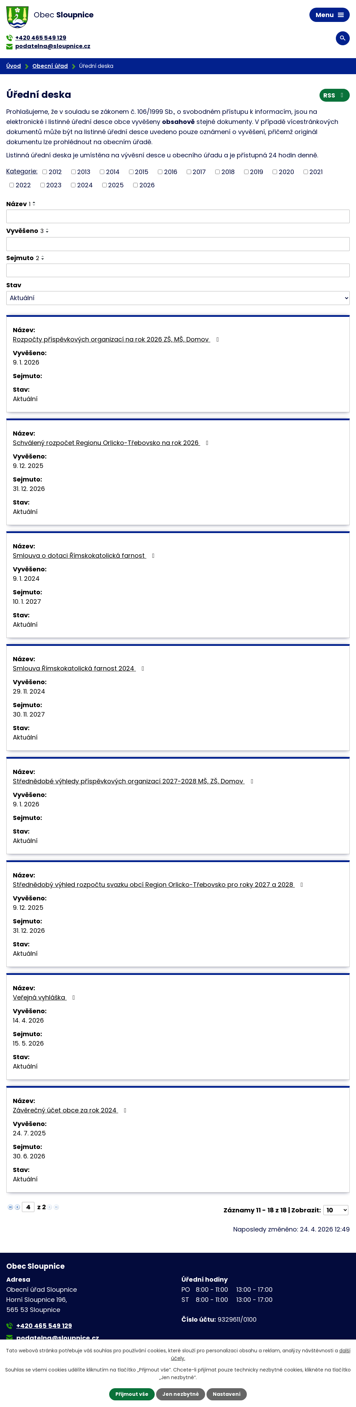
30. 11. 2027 (29, 714)
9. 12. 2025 (28, 465)
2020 (286, 171)
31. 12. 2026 (29, 488)
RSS (334, 95)
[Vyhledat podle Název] (178, 217)
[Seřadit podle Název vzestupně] (34, 202)
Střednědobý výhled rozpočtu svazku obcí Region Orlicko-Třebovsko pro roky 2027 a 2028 (159, 884)
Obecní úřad (50, 66)
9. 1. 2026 (26, 362)
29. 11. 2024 (29, 691)
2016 (170, 171)
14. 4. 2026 (28, 1020)
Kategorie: (22, 171)
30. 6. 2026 (29, 1156)
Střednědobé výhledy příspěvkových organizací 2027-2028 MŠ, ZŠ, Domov (134, 781)
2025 (116, 185)
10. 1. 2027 (27, 601)
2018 (228, 171)
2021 (316, 171)
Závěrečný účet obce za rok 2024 (71, 1110)
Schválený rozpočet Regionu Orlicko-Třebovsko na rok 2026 (112, 442)
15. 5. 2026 (28, 1043)
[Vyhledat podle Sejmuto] (178, 271)
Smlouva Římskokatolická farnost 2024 (80, 668)
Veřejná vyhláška (45, 997)
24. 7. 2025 (29, 1133)
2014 (113, 171)
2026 (147, 185)
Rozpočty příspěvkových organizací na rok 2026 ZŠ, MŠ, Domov (117, 339)
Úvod (13, 66)
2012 (55, 171)
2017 (199, 171)
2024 (85, 185)
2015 (141, 171)
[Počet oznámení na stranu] (335, 1210)
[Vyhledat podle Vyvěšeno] (178, 244)
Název (18, 204)
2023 (54, 185)
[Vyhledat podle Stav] (178, 298)
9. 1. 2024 (26, 578)
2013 (83, 171)
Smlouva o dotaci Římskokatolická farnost (85, 555)
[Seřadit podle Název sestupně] (34, 205)
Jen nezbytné (180, 1394)
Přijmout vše (131, 1394)
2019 (256, 171)
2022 (23, 185)
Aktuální (25, 398)
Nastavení (227, 1394)
